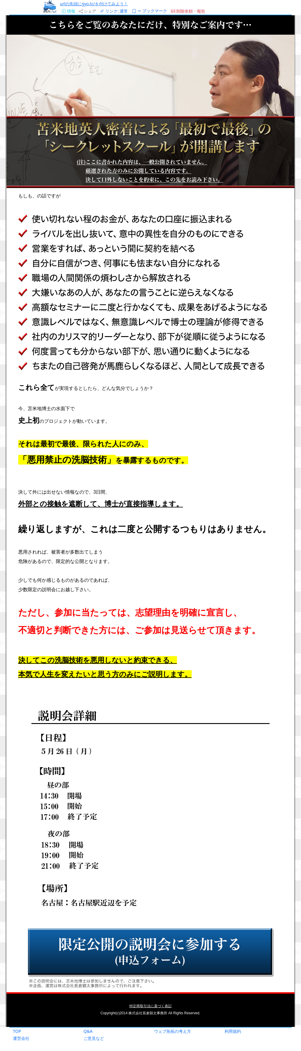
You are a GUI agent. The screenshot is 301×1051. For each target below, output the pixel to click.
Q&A (88, 1031)
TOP (17, 1031)
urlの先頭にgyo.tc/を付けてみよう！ (94, 3)
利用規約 (233, 1031)
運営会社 (21, 1038)
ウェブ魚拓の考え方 (172, 1031)
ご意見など (93, 1038)
